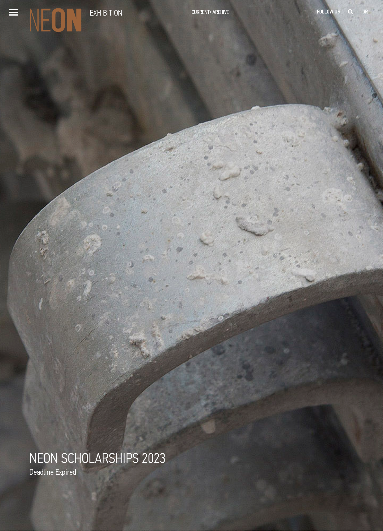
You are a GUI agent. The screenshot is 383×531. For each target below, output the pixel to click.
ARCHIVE (220, 12)
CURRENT (201, 12)
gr (365, 11)
